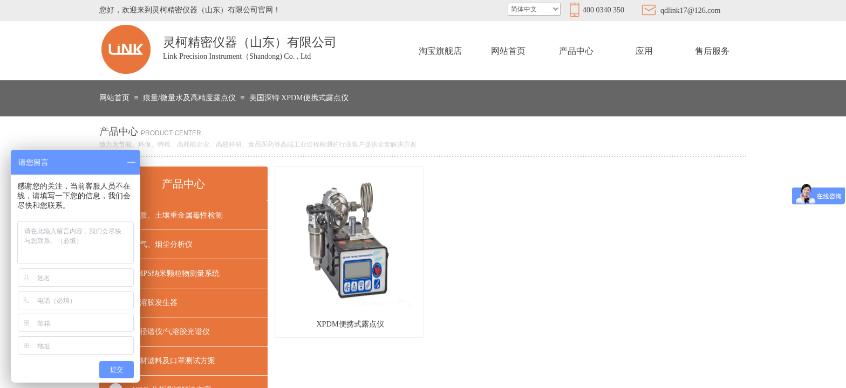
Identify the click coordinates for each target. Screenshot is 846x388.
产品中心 (576, 51)
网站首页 (508, 51)
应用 (644, 51)
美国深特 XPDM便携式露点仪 (299, 98)
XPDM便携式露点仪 (350, 324)
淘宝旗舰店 (440, 51)
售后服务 (712, 51)
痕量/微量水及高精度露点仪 (189, 98)
